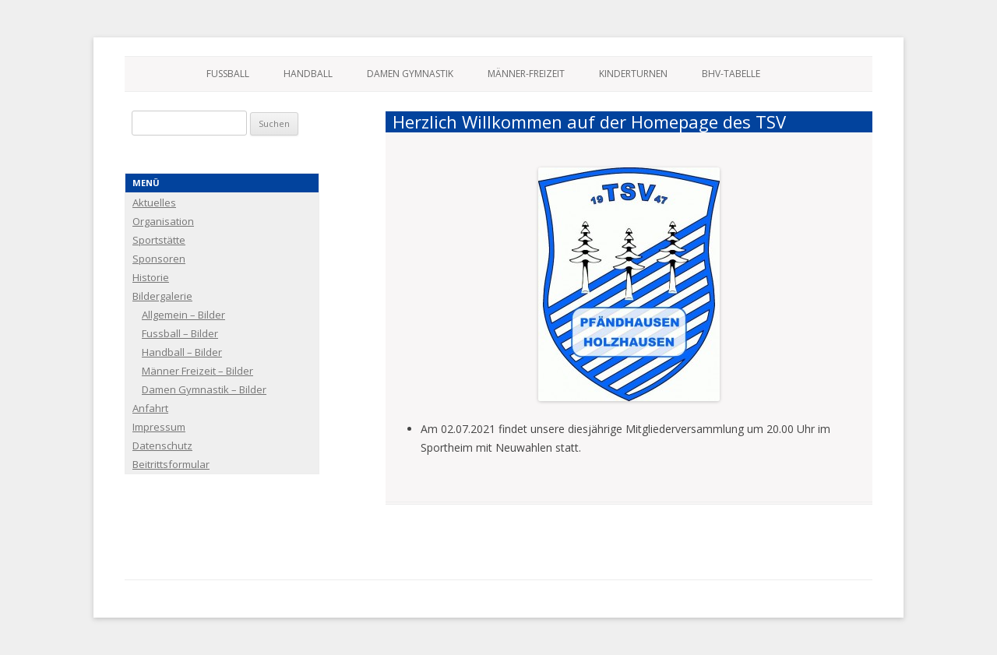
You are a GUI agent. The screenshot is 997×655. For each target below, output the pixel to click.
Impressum (158, 427)
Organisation (163, 221)
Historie (150, 277)
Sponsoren (158, 259)
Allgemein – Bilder (183, 315)
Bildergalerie (162, 296)
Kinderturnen (633, 73)
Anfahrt (150, 408)
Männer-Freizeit (526, 73)
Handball (308, 73)
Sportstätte (158, 240)
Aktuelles (154, 202)
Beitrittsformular (171, 464)
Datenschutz (162, 445)
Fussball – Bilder (180, 333)
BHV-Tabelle (731, 73)
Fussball (227, 73)
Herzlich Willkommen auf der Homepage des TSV (589, 121)
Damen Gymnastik (410, 73)
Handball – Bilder (182, 352)
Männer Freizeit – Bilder (197, 371)
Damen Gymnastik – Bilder (204, 389)
